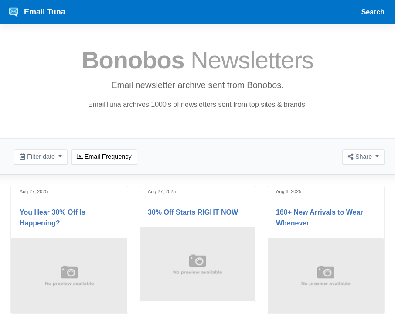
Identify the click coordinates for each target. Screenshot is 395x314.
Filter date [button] (38, 156)
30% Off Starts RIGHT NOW (193, 212)
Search (373, 12)
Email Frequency (104, 156)
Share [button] (361, 156)
